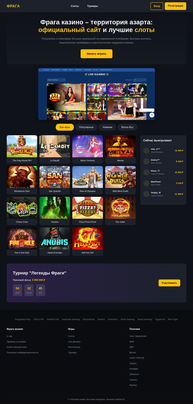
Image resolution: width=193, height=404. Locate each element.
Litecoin (133, 380)
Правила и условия (16, 341)
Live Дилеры (74, 341)
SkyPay (133, 385)
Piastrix (133, 363)
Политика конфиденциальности (23, 352)
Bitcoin (133, 352)
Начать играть (96, 53)
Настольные (74, 347)
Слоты (75, 6)
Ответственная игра (17, 347)
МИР (132, 341)
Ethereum (134, 374)
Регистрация (175, 5)
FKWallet (134, 369)
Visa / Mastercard (138, 336)
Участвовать (169, 283)
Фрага (13, 6)
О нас (9, 336)
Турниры (92, 6)
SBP (132, 347)
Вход (157, 6)
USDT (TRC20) (137, 358)
